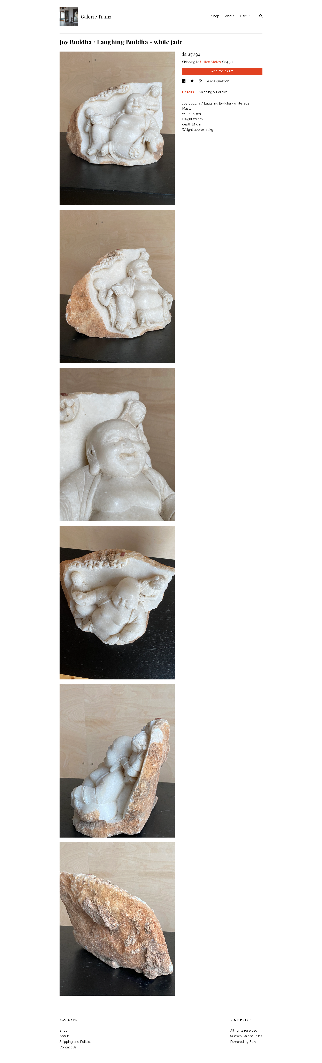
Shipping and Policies (76, 1042)
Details (188, 92)
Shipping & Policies (213, 92)
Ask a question (218, 81)
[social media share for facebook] (184, 81)
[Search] (260, 16)
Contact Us (68, 1047)
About (230, 16)
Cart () (246, 16)
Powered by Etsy (243, 1042)
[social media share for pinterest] (201, 81)
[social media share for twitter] (192, 81)
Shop (215, 16)
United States (210, 62)
